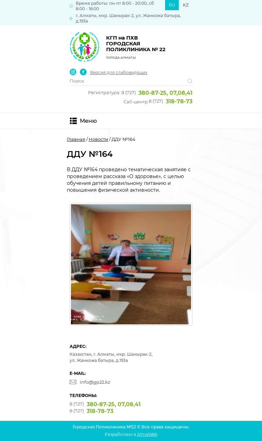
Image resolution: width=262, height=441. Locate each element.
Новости (98, 139)
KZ (186, 5)
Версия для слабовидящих (118, 73)
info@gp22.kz (95, 382)
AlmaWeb (147, 434)
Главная (76, 139)
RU (172, 5)
